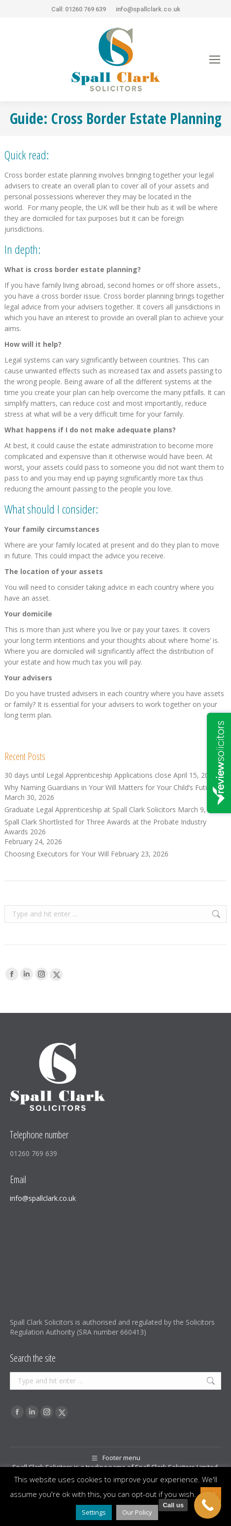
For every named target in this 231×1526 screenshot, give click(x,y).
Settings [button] (94, 1512)
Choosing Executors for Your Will (56, 853)
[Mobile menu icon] (214, 59)
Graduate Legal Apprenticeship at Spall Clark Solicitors (90, 809)
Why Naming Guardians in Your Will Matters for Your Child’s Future (110, 787)
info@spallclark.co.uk (148, 9)
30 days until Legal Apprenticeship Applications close (87, 775)
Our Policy (137, 1512)
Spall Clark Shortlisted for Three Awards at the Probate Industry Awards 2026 (105, 826)
